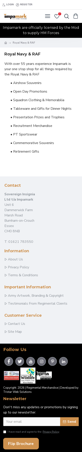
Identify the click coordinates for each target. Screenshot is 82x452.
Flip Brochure (21, 444)
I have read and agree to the (31, 432)
